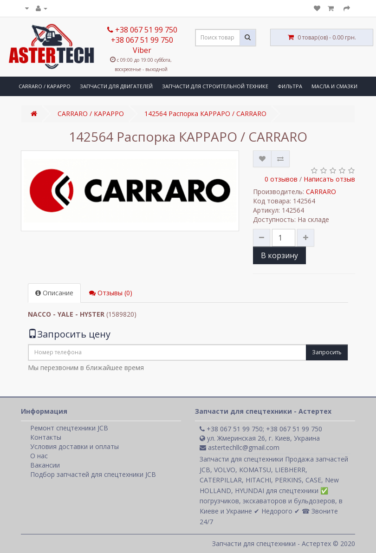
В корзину (279, 255)
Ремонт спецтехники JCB (69, 427)
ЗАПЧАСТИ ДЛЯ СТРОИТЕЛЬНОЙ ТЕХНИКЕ (215, 86)
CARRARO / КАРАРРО (45, 86)
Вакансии (45, 465)
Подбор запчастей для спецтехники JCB (93, 474)
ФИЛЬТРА (290, 86)
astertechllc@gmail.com (239, 447)
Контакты (45, 437)
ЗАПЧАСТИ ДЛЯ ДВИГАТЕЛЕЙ (116, 86)
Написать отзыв (329, 179)
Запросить (327, 352)
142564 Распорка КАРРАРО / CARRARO (205, 113)
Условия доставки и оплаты (74, 446)
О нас (39, 455)
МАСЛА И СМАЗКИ (334, 86)
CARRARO (321, 191)
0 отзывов (281, 179)
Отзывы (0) (110, 292)
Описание (54, 292)
